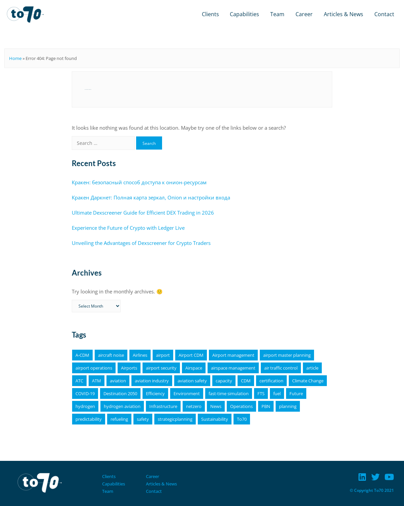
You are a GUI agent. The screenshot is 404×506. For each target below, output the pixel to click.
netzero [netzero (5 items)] (193, 406)
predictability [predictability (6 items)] (88, 419)
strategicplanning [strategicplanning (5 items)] (175, 419)
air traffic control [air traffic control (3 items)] (281, 368)
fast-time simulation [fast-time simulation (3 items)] (229, 393)
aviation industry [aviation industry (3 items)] (152, 381)
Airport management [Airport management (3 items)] (233, 355)
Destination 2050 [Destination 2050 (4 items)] (120, 393)
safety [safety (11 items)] (143, 419)
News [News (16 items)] (215, 406)
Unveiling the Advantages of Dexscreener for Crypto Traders (141, 243)
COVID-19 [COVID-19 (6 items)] (85, 393)
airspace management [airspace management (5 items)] (233, 368)
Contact (384, 14)
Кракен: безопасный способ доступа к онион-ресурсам (139, 182)
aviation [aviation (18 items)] (118, 381)
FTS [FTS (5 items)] (261, 393)
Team (277, 14)
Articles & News (343, 14)
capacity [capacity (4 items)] (224, 381)
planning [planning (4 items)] (288, 406)
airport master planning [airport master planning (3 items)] (287, 355)
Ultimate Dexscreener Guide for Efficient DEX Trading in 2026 (143, 212)
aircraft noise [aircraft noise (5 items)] (111, 355)
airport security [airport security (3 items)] (161, 368)
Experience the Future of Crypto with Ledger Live (128, 227)
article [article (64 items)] (312, 368)
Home (15, 58)
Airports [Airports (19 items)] (129, 368)
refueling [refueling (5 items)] (119, 419)
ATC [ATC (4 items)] (79, 381)
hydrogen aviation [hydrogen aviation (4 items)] (122, 406)
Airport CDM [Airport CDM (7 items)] (191, 355)
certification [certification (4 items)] (271, 381)
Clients (210, 14)
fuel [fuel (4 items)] (277, 393)
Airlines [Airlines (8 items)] (140, 355)
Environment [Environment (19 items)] (187, 393)
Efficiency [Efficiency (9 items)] (155, 393)
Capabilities (244, 14)
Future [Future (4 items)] (296, 393)
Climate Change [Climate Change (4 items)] (307, 381)
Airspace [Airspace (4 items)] (193, 368)
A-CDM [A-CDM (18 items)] (82, 355)
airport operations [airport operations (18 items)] (93, 368)
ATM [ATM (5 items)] (96, 381)
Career (304, 14)
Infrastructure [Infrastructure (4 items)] (163, 406)
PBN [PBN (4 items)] (265, 406)
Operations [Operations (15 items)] (241, 406)
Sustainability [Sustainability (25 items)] (214, 419)
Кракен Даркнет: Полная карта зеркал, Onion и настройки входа (151, 197)
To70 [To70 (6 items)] (242, 419)
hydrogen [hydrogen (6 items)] (85, 406)
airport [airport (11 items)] (163, 355)
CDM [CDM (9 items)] (246, 381)
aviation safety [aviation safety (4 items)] (192, 381)
